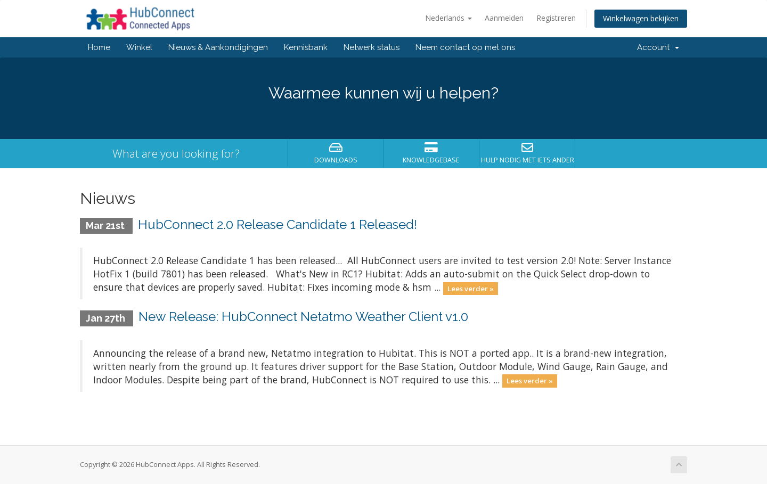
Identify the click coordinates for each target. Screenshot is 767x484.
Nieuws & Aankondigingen (218, 47)
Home (99, 47)
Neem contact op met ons (465, 47)
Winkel (139, 47)
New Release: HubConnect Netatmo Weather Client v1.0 (303, 316)
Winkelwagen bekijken (641, 18)
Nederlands (448, 18)
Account (658, 47)
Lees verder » (470, 288)
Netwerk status (371, 47)
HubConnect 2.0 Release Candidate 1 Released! (277, 224)
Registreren (556, 18)
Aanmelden (504, 18)
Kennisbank (306, 47)
